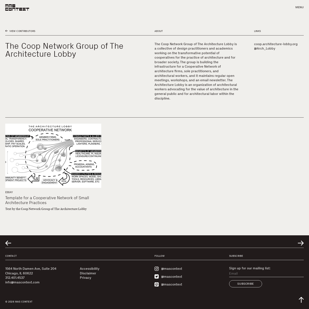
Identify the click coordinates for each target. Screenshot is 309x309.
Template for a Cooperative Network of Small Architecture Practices (47, 200)
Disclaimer (88, 273)
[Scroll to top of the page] (301, 300)
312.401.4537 (15, 278)
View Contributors (20, 31)
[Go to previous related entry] (8, 243)
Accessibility (89, 269)
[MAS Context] (17, 7)
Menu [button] (299, 7)
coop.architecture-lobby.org (276, 44)
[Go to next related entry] (301, 243)
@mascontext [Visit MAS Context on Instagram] (168, 269)
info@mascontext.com (22, 282)
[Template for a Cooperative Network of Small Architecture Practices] (53, 156)
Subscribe (245, 283)
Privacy (85, 278)
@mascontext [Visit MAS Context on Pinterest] (168, 284)
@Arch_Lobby (264, 48)
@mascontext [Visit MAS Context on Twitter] (168, 276)
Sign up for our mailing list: (249, 268)
